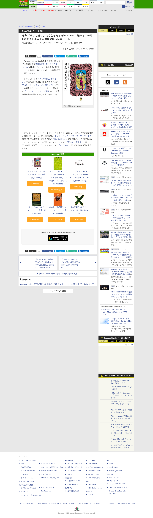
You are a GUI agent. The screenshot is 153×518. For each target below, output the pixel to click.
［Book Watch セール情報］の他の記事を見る (58, 274)
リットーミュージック (75, 463)
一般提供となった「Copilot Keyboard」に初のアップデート (121, 403)
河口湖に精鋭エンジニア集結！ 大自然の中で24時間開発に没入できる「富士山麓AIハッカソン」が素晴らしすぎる (121, 237)
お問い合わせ (42, 504)
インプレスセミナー (47, 474)
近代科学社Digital (73, 491)
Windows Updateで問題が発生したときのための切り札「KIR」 (121, 418)
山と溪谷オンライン (74, 481)
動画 (105, 10)
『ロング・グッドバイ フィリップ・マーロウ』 (73, 136)
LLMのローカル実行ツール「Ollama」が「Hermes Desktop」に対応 (121, 150)
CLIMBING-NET (73, 484)
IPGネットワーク (112, 481)
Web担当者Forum (26, 467)
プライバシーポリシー (84, 504)
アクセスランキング (111, 27)
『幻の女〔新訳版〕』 (75, 142)
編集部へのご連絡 (69, 504)
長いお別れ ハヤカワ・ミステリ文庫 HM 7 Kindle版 (36, 210)
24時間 (112, 30)
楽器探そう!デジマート (75, 467)
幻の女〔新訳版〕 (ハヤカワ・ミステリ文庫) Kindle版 (58, 210)
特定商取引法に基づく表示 (126, 504)
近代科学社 (68, 488)
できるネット (25, 491)
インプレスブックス (47, 487)
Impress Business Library (49, 471)
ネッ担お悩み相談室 (27, 481)
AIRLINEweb (92, 463)
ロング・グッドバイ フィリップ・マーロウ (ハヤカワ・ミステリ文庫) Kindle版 (79, 176)
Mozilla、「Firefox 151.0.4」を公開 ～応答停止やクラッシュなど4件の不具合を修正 (121, 124)
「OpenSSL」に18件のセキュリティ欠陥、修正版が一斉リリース (121, 110)
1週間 (121, 30)
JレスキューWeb (93, 474)
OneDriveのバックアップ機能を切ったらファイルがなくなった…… (121, 433)
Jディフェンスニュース (96, 467)
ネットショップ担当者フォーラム (52, 467)
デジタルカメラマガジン (29, 488)
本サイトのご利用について (27, 504)
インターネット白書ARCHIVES (31, 495)
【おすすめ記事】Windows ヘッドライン (118, 376)
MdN (87, 481)
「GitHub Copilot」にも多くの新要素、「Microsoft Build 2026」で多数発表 (121, 162)
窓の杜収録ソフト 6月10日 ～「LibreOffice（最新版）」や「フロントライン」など (116, 312)
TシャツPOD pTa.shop (117, 484)
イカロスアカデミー (94, 478)
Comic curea (113, 467)
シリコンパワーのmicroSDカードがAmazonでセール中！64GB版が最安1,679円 (121, 218)
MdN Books (92, 484)
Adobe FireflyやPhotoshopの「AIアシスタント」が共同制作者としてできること (121, 294)
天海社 (111, 463)
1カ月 (130, 30)
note (73, 56)
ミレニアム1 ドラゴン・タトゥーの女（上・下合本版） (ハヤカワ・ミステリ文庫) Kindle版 (58, 177)
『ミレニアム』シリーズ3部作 (37, 91)
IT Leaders (24, 474)
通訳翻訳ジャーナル (94, 471)
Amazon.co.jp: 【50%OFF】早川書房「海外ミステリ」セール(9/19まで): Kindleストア (57, 284)
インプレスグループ (108, 504)
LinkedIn (85, 56)
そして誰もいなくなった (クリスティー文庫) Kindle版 (36, 174)
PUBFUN (110, 474)
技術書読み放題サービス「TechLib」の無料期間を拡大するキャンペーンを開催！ (121, 254)
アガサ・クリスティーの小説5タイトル (39, 85)
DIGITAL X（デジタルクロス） (51, 478)
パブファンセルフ (115, 477)
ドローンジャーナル (27, 478)
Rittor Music (69, 460)
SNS (99, 10)
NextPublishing (46, 491)
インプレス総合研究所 (28, 471)
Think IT (23, 463)
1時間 (103, 30)
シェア (49, 56)
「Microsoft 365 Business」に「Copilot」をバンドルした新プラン (122, 395)
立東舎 (70, 474)
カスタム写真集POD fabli (118, 487)
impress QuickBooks (115, 471)
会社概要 (97, 504)
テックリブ (89, 491)
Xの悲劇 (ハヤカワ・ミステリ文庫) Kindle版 (79, 210)
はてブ (61, 56)
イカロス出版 (90, 460)
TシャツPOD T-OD (74, 471)
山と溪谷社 (68, 478)
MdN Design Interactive (95, 488)
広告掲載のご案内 (55, 504)
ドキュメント (90, 10)
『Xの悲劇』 (63, 145)
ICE (108, 460)
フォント (113, 10)
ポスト (32, 56)
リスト (39, 56)
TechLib (90, 494)
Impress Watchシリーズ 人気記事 (117, 338)
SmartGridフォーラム (48, 463)
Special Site (109, 65)
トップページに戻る (58, 291)
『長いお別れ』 (59, 139)
